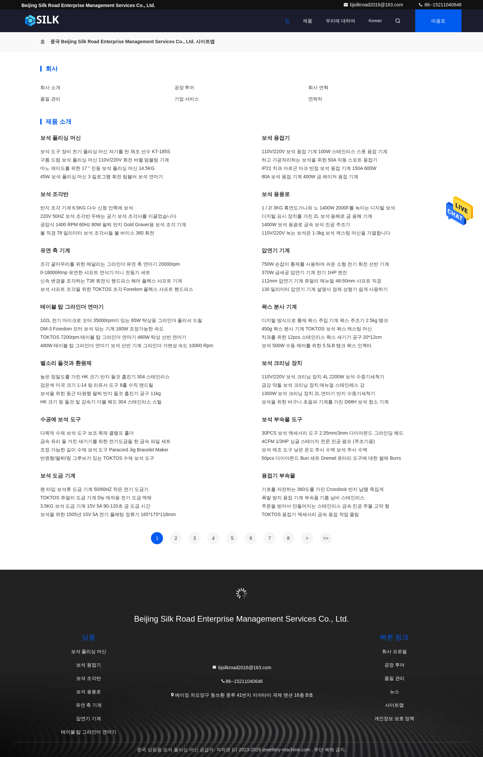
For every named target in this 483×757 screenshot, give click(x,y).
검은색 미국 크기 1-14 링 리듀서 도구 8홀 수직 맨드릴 (96, 385)
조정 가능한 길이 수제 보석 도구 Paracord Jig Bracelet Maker (104, 449)
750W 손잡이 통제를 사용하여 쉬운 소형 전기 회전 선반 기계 (325, 264)
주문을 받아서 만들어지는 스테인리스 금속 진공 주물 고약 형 (325, 506)
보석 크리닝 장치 (282, 363)
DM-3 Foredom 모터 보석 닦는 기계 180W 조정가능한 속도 (102, 328)
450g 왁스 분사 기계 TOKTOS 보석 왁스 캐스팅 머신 (317, 328)
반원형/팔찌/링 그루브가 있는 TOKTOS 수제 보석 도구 (97, 458)
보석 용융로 (276, 194)
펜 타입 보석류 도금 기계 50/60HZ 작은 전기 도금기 (94, 489)
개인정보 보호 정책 (394, 718)
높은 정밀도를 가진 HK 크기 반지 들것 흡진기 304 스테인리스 (105, 376)
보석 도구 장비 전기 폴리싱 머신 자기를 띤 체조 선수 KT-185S (105, 151)
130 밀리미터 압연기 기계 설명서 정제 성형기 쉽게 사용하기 (325, 289)
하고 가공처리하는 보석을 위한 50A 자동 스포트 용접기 (319, 160)
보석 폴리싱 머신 (60, 138)
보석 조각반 (54, 194)
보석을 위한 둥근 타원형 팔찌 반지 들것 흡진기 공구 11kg (100, 393)
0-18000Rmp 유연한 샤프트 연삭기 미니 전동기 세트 (95, 272)
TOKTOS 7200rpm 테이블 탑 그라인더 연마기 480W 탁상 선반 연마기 (113, 337)
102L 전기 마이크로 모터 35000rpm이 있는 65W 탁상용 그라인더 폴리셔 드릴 (121, 320)
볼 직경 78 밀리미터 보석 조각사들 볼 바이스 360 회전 (97, 233)
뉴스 (394, 691)
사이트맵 (394, 705)
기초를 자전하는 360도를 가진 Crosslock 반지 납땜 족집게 (323, 489)
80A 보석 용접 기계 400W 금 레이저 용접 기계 (310, 176)
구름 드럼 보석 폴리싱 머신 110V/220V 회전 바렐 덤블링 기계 (104, 160)
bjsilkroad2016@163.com (373, 4)
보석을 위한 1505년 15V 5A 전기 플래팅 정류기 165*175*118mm (108, 514)
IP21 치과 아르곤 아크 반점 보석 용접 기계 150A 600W (319, 168)
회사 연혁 (318, 87)
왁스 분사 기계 (279, 307)
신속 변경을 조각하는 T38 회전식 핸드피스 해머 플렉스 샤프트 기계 (111, 280)
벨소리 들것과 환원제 (66, 363)
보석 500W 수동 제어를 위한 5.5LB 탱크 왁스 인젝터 (317, 345)
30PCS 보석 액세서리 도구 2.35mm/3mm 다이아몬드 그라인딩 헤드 (333, 433)
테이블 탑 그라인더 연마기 (72, 307)
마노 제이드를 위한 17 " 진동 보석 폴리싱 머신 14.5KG (97, 168)
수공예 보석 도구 (60, 419)
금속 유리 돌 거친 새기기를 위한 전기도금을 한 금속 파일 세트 (105, 441)
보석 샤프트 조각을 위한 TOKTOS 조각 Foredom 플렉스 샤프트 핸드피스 (116, 289)
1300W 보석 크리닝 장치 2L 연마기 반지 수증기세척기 (318, 393)
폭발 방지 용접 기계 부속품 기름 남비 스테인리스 (313, 497)
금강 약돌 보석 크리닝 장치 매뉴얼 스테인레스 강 (313, 385)
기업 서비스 (186, 99)
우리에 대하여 (340, 20)
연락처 (315, 99)
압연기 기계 (276, 250)
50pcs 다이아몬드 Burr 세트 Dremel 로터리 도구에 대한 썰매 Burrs (331, 458)
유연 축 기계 (55, 250)
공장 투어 (184, 87)
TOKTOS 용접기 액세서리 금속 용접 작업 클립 (310, 514)
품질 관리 (50, 99)
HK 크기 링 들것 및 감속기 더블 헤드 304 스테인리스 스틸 (101, 401)
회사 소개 (50, 87)
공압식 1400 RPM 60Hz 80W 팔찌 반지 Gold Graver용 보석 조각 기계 (113, 224)
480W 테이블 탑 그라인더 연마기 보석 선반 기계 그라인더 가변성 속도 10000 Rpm (126, 345)
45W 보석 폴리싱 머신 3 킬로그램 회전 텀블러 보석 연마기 (101, 176)
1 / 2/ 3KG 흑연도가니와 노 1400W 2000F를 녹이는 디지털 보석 (328, 207)
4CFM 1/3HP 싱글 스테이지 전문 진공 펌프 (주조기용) (318, 441)
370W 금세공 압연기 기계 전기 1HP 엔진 (304, 272)
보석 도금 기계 (57, 476)
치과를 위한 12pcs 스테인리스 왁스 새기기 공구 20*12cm (322, 337)
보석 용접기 (276, 138)
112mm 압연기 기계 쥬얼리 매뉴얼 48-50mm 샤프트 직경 (321, 280)
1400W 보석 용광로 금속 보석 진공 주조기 (306, 224)
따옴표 (438, 20)
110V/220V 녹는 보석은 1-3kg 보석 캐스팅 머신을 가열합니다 (326, 233)
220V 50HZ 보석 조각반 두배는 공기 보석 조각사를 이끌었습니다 (108, 216)
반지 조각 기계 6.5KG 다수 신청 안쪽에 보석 (86, 207)
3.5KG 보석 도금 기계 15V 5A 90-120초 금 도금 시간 (95, 506)
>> (325, 538)
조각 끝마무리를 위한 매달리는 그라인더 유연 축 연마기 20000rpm (110, 264)
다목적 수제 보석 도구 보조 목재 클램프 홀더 (87, 433)
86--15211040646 (440, 4)
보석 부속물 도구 (282, 419)
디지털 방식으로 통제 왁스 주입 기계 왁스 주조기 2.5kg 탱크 (325, 320)
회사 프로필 (394, 651)
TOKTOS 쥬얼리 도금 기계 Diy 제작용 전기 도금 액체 (96, 497)
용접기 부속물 (278, 476)
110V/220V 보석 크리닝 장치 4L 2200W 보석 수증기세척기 (323, 376)
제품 (307, 20)
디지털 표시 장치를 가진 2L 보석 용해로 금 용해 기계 (317, 216)
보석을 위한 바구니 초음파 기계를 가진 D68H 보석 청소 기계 (325, 401)
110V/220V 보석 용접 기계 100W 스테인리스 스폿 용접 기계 (324, 151)
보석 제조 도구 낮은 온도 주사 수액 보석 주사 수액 (314, 449)
